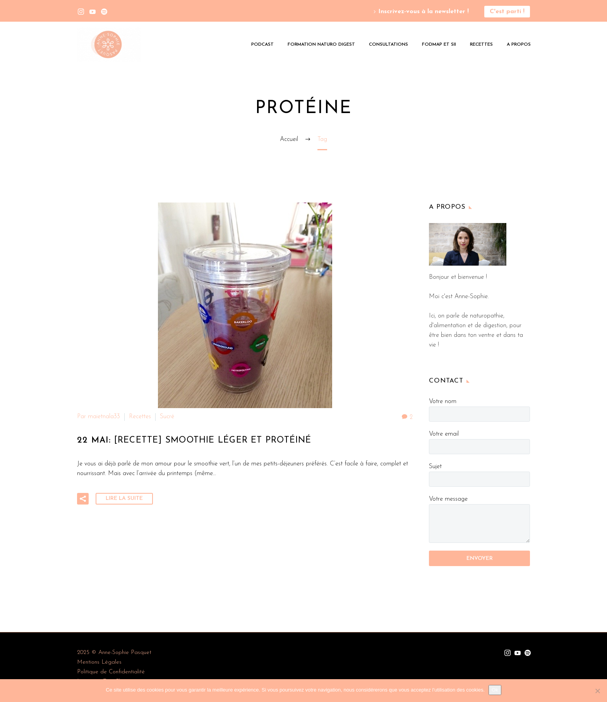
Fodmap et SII (439, 44)
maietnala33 (104, 417)
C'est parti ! (507, 12)
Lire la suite (124, 497)
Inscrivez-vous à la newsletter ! (423, 12)
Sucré (167, 417)
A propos (519, 44)
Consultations (388, 44)
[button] (83, 497)
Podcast (262, 44)
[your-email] (479, 446)
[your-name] (479, 414)
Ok (495, 690)
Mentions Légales (99, 662)
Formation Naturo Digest (321, 44)
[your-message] (479, 523)
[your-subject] (479, 479)
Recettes (481, 44)
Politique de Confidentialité (111, 672)
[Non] (597, 691)
